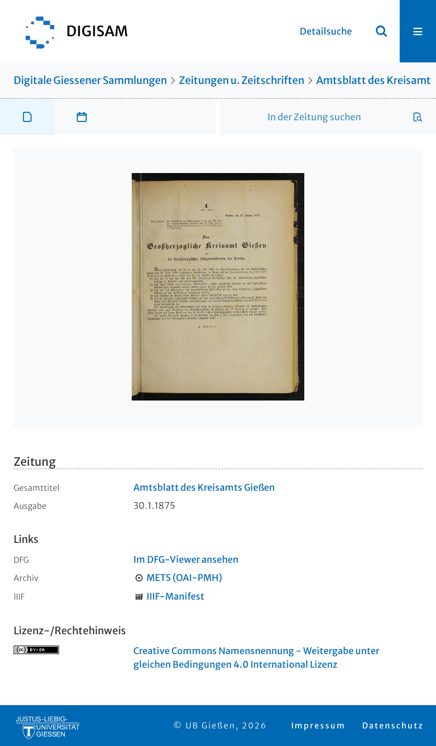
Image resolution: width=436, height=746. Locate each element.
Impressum (318, 725)
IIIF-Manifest (175, 596)
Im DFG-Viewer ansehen (185, 559)
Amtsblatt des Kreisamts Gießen (204, 487)
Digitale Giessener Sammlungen (90, 80)
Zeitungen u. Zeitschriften (241, 80)
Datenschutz (393, 725)
